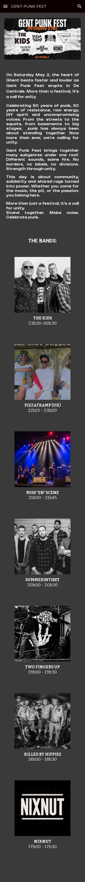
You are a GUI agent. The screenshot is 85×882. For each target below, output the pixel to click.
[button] (5, 6)
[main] (42, 147)
